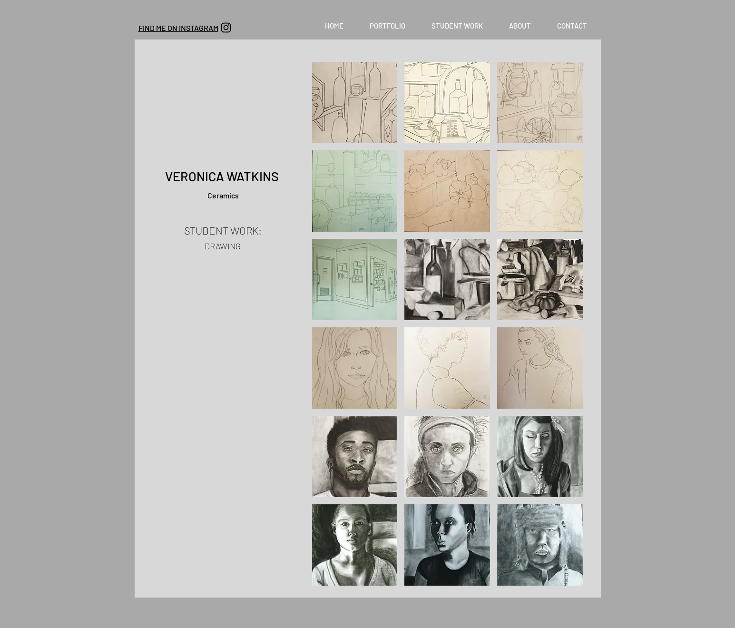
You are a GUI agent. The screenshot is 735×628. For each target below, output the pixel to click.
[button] (388, 26)
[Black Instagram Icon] (226, 27)
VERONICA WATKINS (223, 176)
